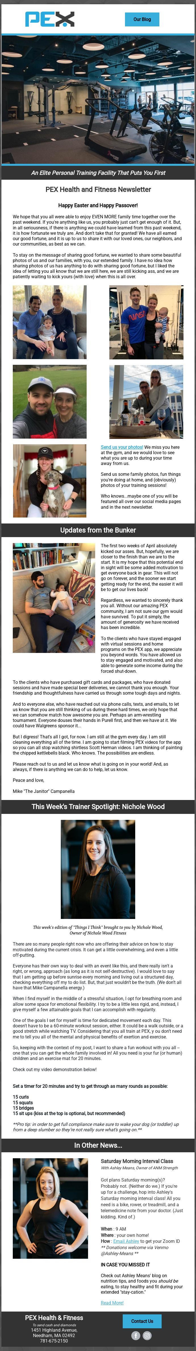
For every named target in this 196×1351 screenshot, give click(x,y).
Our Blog (142, 19)
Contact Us (142, 1321)
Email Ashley (126, 1241)
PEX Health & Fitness (54, 1317)
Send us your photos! (122, 447)
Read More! (112, 1303)
